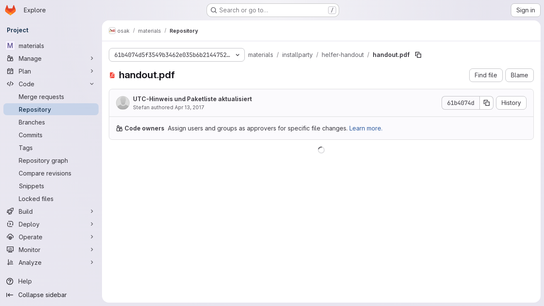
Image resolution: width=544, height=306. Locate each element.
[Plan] (51, 71)
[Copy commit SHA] (486, 103)
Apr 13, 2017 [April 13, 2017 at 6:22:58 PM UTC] (189, 107)
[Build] (51, 211)
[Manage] (51, 58)
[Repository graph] (51, 160)
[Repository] (51, 109)
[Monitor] (51, 249)
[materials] (51, 45)
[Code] (51, 84)
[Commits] (51, 135)
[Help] (51, 281)
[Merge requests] (51, 96)
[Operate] (51, 237)
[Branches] (51, 122)
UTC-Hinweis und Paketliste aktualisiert (192, 98)
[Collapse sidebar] (51, 295)
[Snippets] (51, 186)
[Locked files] (51, 198)
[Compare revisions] (51, 173)
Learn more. (365, 128)
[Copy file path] (418, 55)
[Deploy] (51, 224)
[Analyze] (51, 262)
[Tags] (51, 147)
